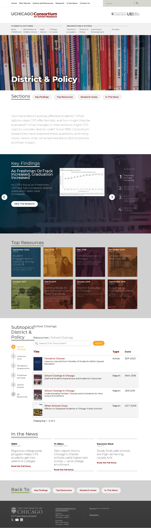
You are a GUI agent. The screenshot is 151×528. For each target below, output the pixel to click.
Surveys (115, 29)
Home (14, 3)
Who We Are (24, 3)
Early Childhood (16, 30)
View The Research (24, 204)
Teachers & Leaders (71, 30)
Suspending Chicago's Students (121, 289)
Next (112, 197)
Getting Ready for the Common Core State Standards (57, 290)
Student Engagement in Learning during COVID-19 (23, 260)
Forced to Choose (54, 358)
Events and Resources (43, 3)
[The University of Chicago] (26, 510)
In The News (112, 97)
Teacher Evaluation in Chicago (89, 289)
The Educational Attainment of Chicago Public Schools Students (24, 292)
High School (43, 30)
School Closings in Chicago (88, 257)
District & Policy (84, 30)
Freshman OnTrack (22, 376)
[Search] (119, 3)
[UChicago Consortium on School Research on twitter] (12, 520)
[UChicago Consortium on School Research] (34, 15)
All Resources (22, 395)
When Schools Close (55, 405)
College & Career (53, 30)
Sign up (92, 508)
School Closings (21, 348)
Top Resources (65, 97)
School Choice (20, 386)
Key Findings (42, 97)
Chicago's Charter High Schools (120, 257)
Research (60, 3)
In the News (72, 3)
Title (36, 351)
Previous (4, 197)
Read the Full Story (21, 466)
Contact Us (85, 3)
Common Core (21, 357)
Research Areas (89, 97)
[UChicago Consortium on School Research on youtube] (17, 520)
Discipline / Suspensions (23, 367)
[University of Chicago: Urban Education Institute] (125, 14)
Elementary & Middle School (30, 30)
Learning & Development (97, 30)
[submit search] (137, 3)
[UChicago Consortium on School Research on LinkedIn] (21, 520)
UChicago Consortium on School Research (65, 509)
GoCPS (49, 255)
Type (116, 351)
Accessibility (94, 515)
